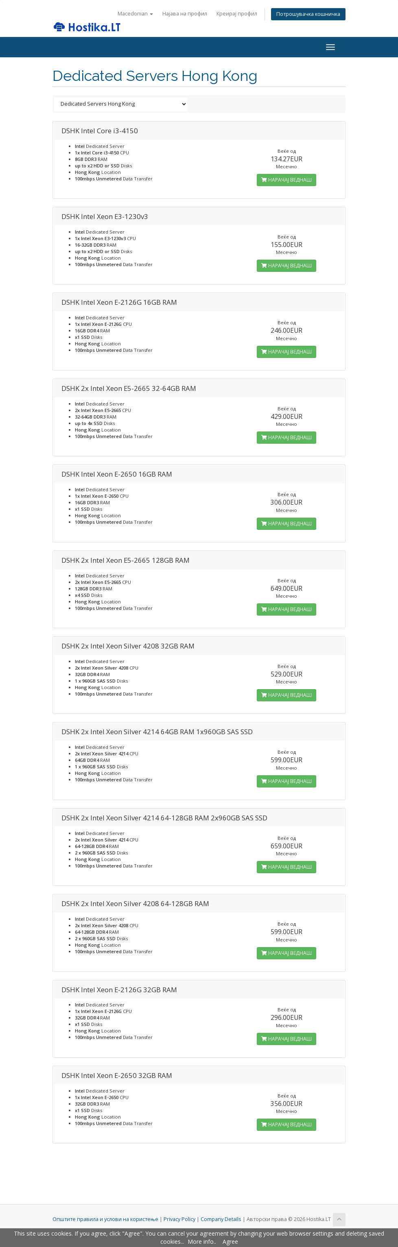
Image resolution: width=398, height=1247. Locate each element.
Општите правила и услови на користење (105, 1219)
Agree (230, 1241)
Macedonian (135, 13)
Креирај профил (236, 13)
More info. (201, 1241)
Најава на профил (184, 13)
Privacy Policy (179, 1219)
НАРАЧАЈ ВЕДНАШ (286, 179)
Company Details (221, 1219)
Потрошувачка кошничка (308, 14)
